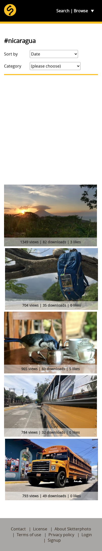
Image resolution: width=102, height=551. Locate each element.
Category (12, 66)
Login (87, 534)
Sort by (11, 54)
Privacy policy (61, 534)
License (40, 529)
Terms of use (29, 534)
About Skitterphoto (73, 529)
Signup (54, 540)
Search (62, 11)
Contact (18, 529)
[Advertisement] (51, 130)
